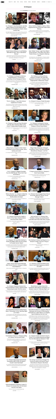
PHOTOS (25, 1)
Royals (21, 1)
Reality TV (11, 1)
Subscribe (43, 1)
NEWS (15, 1)
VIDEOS (29, 1)
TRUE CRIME (34, 1)
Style (18, 1)
